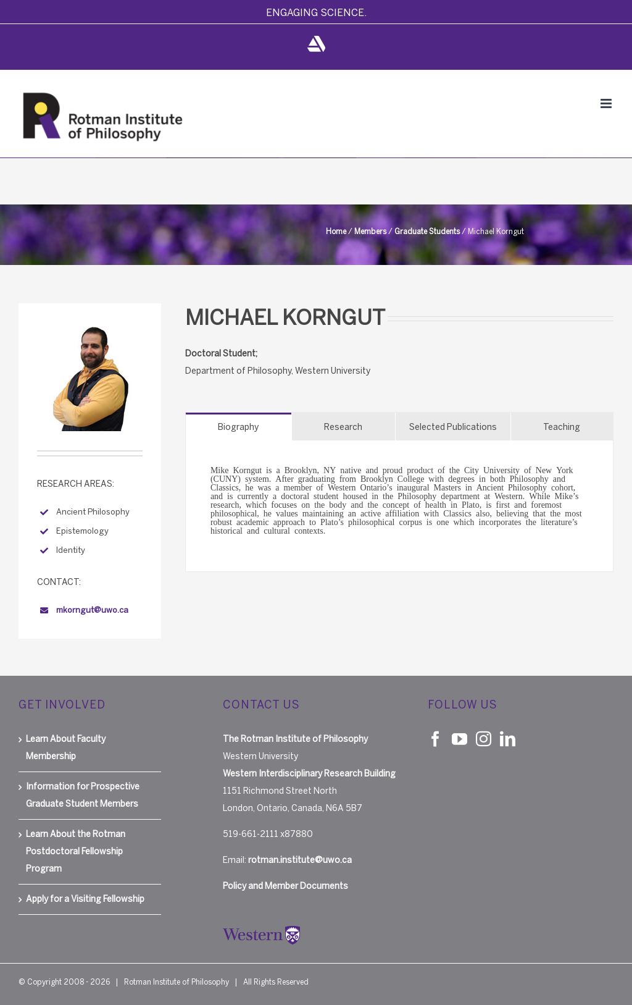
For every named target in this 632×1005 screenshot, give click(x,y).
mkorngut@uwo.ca (92, 610)
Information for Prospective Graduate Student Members (82, 795)
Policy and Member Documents (285, 886)
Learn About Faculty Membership (66, 748)
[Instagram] (483, 738)
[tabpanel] (399, 506)
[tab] (238, 426)
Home (336, 231)
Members (370, 231)
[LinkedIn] (507, 738)
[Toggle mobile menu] (607, 103)
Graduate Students (427, 231)
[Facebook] (435, 738)
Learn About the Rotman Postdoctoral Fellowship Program (75, 851)
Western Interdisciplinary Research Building (309, 773)
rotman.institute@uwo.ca (300, 860)
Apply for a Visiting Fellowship (85, 899)
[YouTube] (459, 738)
